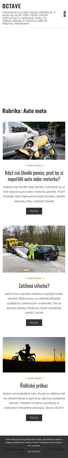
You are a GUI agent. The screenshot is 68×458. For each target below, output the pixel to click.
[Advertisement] (34, 64)
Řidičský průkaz (34, 385)
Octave (11, 6)
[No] (64, 446)
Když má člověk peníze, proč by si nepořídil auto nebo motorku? (34, 175)
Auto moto (34, 165)
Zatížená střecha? (34, 285)
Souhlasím (34, 451)
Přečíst (34, 211)
